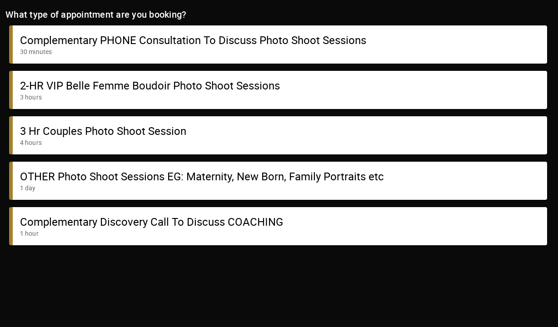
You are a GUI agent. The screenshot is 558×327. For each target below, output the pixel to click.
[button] (278, 44)
